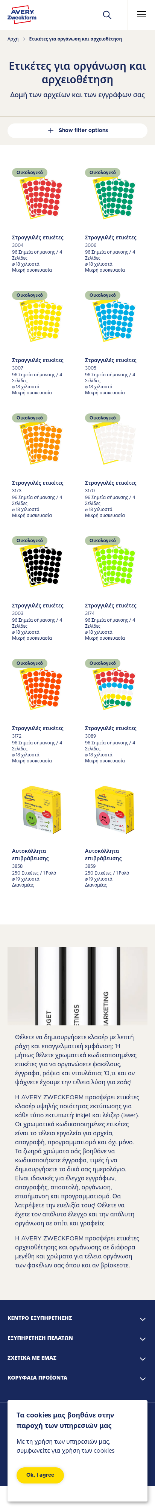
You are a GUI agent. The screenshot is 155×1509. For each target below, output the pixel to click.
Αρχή (13, 39)
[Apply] (107, 15)
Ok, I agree (40, 1475)
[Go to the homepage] (22, 16)
